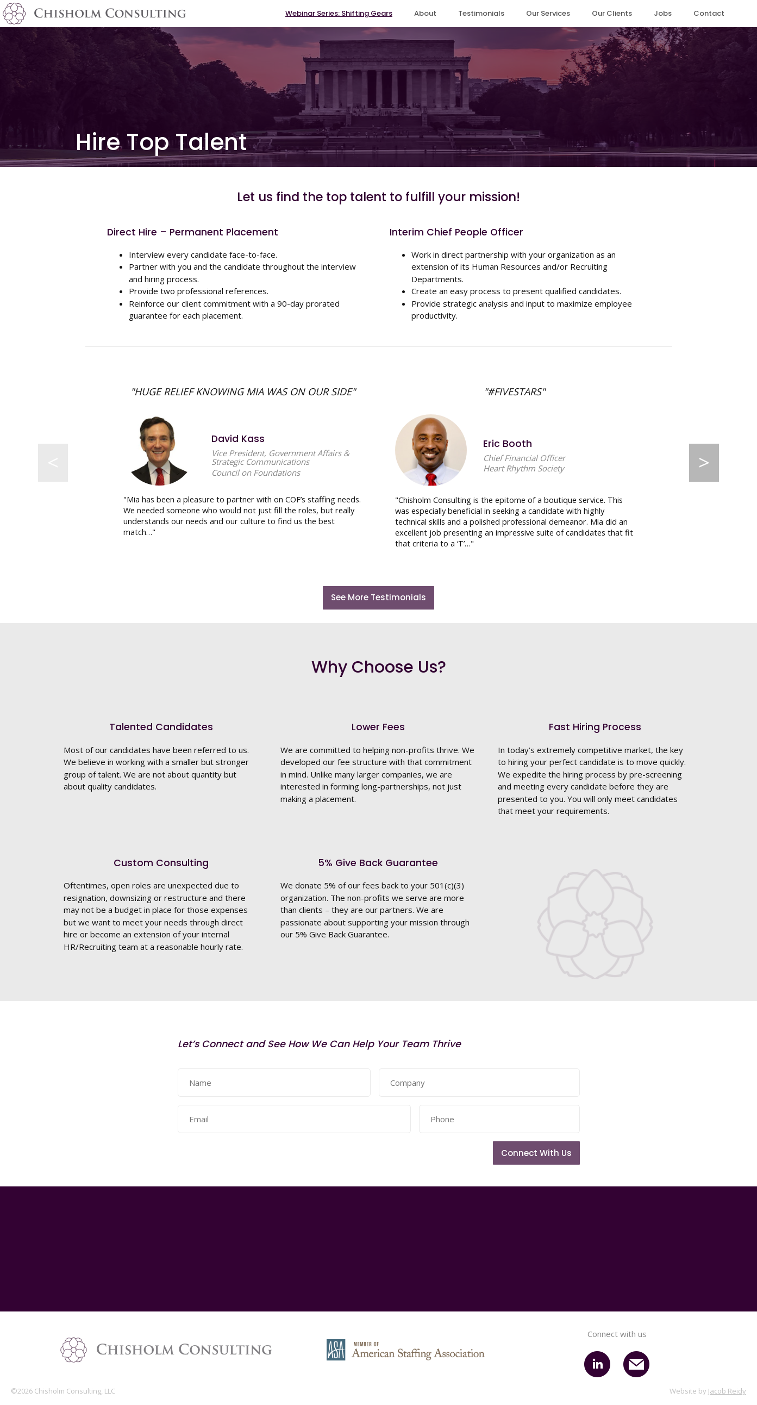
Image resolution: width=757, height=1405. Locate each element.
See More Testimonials (378, 598)
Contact (708, 13)
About (425, 13)
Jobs (663, 13)
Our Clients (612, 13)
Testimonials (481, 13)
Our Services (548, 13)
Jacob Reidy (727, 1391)
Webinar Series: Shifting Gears (338, 13)
